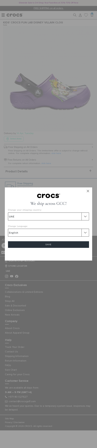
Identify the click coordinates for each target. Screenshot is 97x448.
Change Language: (18, 226)
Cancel (49, 253)
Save (48, 244)
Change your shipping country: (25, 210)
